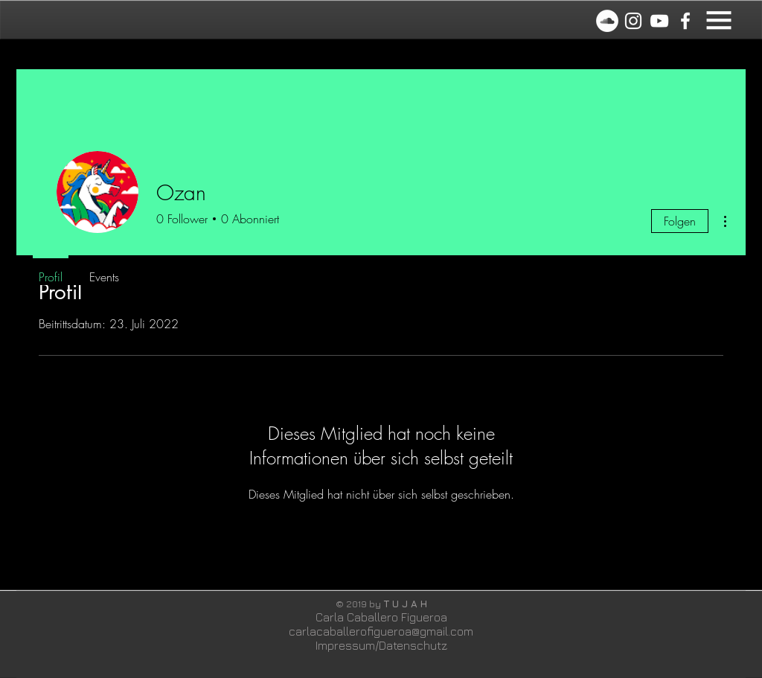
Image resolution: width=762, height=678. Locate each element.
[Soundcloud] (607, 21)
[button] (719, 20)
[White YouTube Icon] (659, 21)
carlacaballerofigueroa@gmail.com (381, 631)
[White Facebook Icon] (685, 21)
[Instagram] (633, 21)
